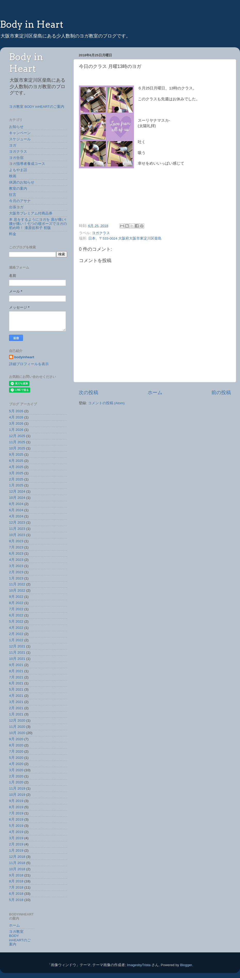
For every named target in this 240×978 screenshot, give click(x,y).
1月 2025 (16, 485)
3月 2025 (16, 473)
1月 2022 (16, 640)
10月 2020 (17, 733)
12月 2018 (17, 857)
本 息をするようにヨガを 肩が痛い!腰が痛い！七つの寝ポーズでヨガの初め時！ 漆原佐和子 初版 (38, 224)
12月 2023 (17, 522)
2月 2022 (16, 634)
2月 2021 (16, 708)
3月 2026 (16, 423)
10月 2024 (17, 498)
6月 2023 (16, 553)
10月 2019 (17, 795)
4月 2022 (16, 628)
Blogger (186, 965)
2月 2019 (16, 844)
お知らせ (16, 127)
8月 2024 (16, 504)
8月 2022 (16, 603)
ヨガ (12, 145)
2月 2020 (16, 776)
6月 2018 (16, 894)
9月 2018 (16, 875)
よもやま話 (18, 170)
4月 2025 (16, 467)
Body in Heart (31, 24)
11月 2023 (17, 529)
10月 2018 (17, 869)
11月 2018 (17, 863)
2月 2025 (16, 479)
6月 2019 (16, 819)
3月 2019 (16, 838)
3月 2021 (16, 702)
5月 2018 (16, 900)
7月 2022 (16, 609)
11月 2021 (17, 652)
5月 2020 (16, 758)
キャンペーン (20, 133)
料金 (12, 234)
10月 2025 (17, 448)
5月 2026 (16, 411)
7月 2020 (16, 751)
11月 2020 (17, 727)
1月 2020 (16, 782)
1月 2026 (16, 430)
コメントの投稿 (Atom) (106, 403)
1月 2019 (16, 850)
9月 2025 (16, 454)
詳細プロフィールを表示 (29, 364)
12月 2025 (17, 436)
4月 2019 (16, 832)
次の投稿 (88, 392)
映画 (12, 176)
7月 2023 (16, 547)
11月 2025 (17, 442)
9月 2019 (16, 801)
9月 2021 (16, 665)
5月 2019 (16, 826)
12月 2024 (17, 491)
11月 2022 (17, 584)
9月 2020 (16, 739)
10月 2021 (17, 659)
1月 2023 (16, 578)
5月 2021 (16, 689)
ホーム (155, 392)
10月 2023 (17, 535)
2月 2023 (16, 572)
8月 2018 (16, 881)
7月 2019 (16, 813)
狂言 (12, 195)
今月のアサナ (20, 201)
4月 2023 (16, 560)
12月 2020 (17, 720)
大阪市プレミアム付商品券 (30, 213)
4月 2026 (16, 417)
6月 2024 (16, 510)
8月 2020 (16, 745)
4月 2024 (16, 516)
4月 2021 (16, 696)
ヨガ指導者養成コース (27, 164)
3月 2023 (16, 566)
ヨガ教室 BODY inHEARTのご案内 (36, 107)
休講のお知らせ (21, 182)
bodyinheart (24, 357)
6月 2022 (16, 615)
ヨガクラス (101, 233)
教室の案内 (18, 188)
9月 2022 (16, 597)
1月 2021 (16, 714)
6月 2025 (16, 461)
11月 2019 (17, 788)
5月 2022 (16, 621)
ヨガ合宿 (16, 158)
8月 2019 (16, 807)
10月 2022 (17, 590)
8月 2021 (16, 671)
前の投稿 (221, 392)
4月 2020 (16, 764)
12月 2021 (17, 646)
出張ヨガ (16, 207)
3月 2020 (16, 770)
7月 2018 (16, 887)
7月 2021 (16, 677)
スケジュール (20, 139)
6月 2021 (16, 683)
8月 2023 (16, 541)
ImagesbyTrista (139, 965)
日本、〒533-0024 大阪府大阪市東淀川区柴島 (125, 238)
